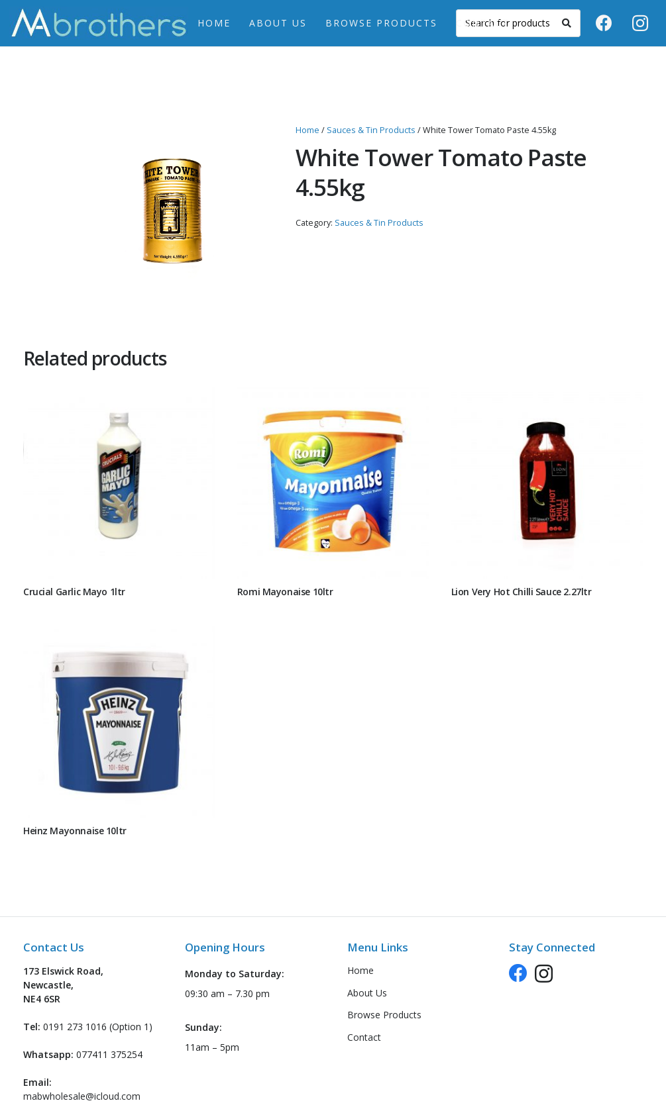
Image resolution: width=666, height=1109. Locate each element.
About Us (367, 993)
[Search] (567, 23)
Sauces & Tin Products (371, 130)
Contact (364, 1037)
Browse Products (384, 1014)
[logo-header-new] (98, 23)
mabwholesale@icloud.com (81, 1096)
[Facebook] (603, 23)
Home (307, 130)
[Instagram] (640, 23)
